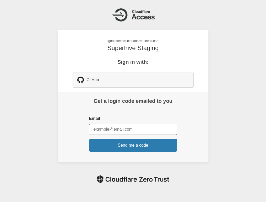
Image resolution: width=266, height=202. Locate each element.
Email (94, 118)
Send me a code (133, 145)
